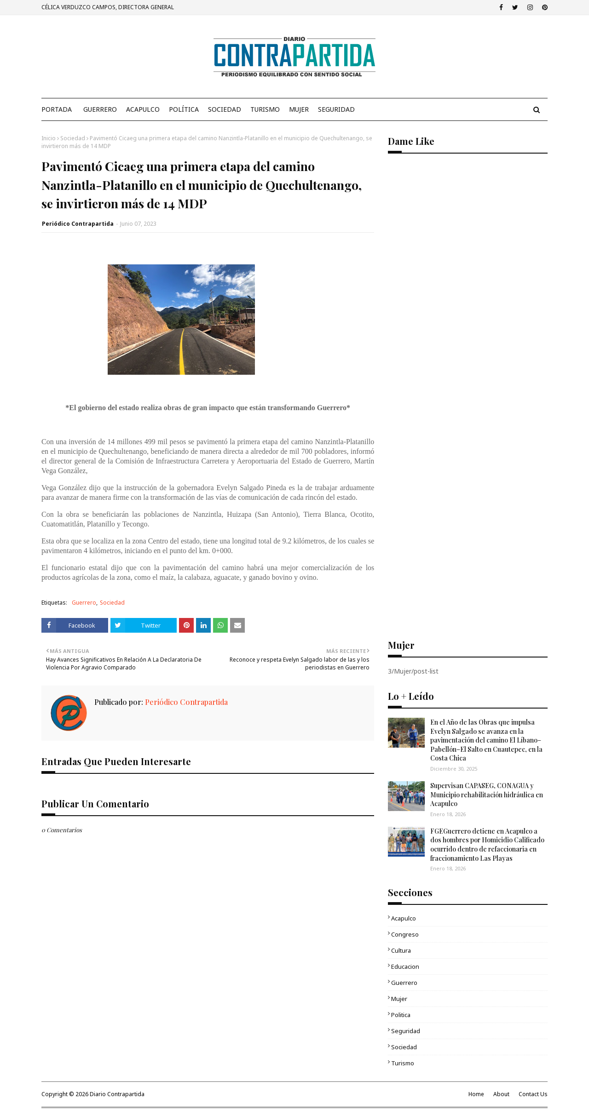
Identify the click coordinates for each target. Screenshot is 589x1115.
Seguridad (405, 1031)
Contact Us (533, 1094)
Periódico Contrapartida (78, 224)
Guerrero (84, 602)
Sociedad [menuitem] (224, 109)
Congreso (405, 934)
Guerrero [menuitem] (100, 109)
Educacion (405, 966)
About (501, 1094)
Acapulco (403, 918)
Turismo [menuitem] (265, 109)
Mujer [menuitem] (299, 109)
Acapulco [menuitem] (143, 109)
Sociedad (72, 138)
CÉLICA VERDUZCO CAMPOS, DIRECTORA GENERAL (107, 7)
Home (476, 1094)
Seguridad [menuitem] (336, 109)
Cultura (401, 950)
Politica (400, 1015)
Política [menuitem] (184, 109)
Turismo (402, 1063)
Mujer (399, 999)
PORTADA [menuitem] (56, 109)
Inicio (48, 138)
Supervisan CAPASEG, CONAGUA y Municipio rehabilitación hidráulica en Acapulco (486, 794)
